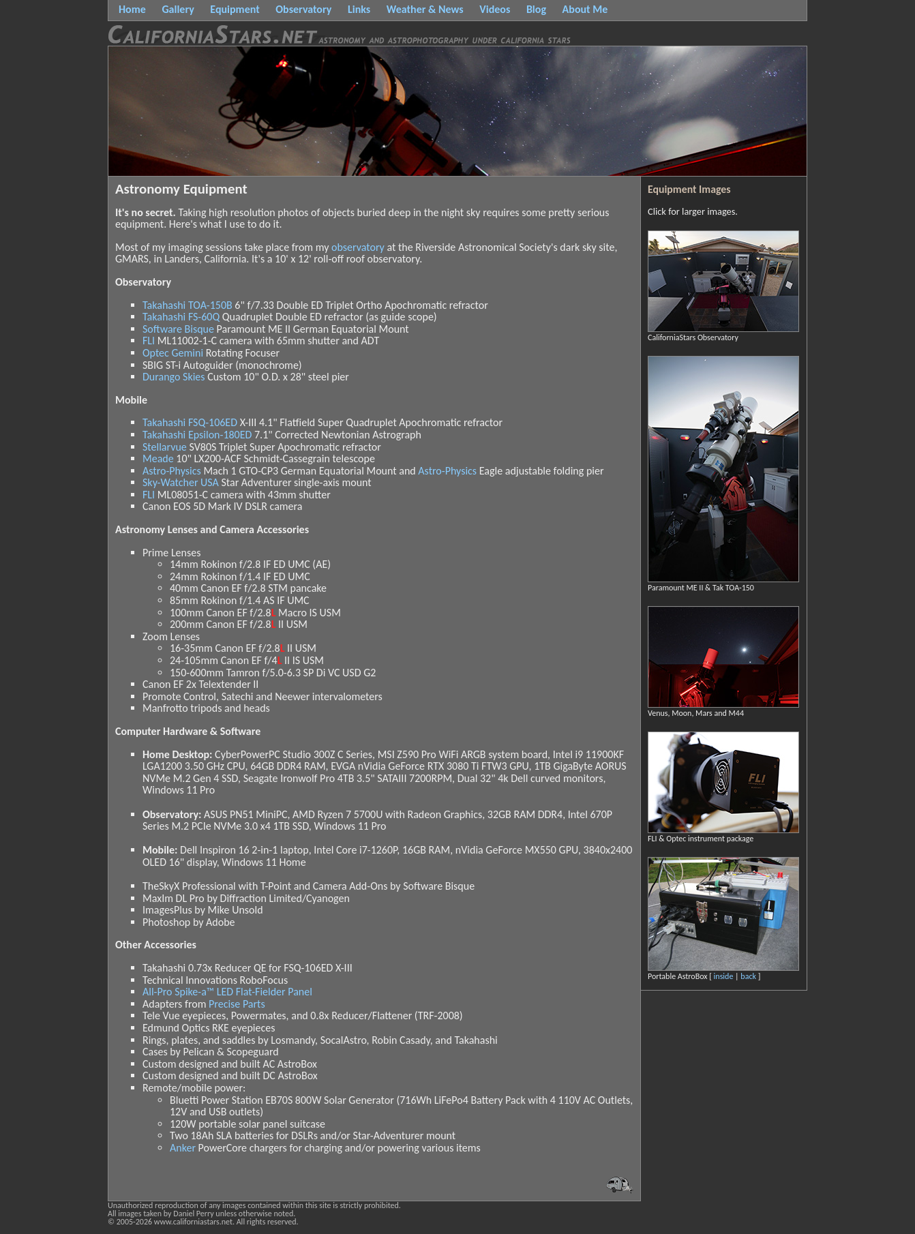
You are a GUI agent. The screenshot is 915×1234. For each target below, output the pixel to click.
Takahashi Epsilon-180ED (197, 434)
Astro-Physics (171, 470)
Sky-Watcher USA (180, 482)
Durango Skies (173, 376)
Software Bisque (178, 328)
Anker (183, 1147)
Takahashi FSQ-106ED (189, 422)
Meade (158, 458)
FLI (148, 340)
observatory (358, 247)
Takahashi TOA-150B (187, 305)
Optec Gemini (172, 352)
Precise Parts (237, 1003)
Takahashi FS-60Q (181, 316)
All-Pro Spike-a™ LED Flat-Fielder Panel (227, 991)
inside (724, 976)
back (748, 976)
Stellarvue (164, 446)
